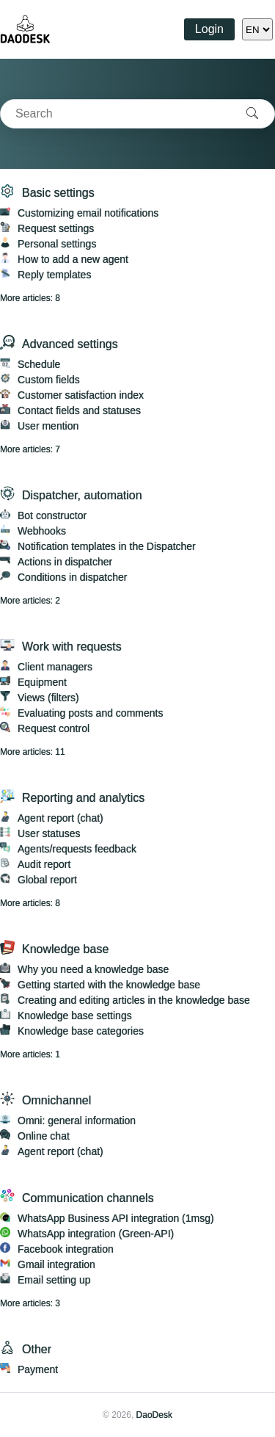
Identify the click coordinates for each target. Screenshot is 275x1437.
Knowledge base (65, 949)
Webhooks (42, 531)
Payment (38, 1369)
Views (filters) (48, 697)
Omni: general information (77, 1120)
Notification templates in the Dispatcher (107, 546)
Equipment (42, 682)
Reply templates (54, 274)
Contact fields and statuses (79, 410)
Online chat (44, 1136)
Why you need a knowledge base (93, 969)
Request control (53, 728)
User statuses (49, 833)
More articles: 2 (30, 601)
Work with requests (72, 646)
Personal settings (57, 244)
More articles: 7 (30, 449)
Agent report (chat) (60, 818)
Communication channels (88, 1198)
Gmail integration (56, 1264)
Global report (47, 880)
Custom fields (49, 380)
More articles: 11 (32, 752)
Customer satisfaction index (81, 395)
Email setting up (54, 1280)
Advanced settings (70, 344)
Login (209, 29)
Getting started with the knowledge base (109, 985)
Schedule (39, 364)
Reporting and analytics (83, 798)
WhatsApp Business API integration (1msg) (116, 1218)
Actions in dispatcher (65, 562)
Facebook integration (66, 1249)
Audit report (44, 864)
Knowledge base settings (75, 1015)
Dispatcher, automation (82, 495)
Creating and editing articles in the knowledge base (134, 1000)
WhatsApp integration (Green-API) (96, 1233)
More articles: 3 (30, 1303)
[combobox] (115, 114)
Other (36, 1349)
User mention (48, 426)
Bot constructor (52, 515)
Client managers (55, 667)
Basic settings (58, 193)
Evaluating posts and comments (90, 713)
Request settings (56, 228)
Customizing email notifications (88, 213)
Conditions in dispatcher (72, 577)
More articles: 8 (30, 298)
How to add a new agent (73, 259)
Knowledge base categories (81, 1031)
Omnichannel (56, 1100)
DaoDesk (154, 1415)
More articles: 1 (30, 1054)
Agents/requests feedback (77, 849)
